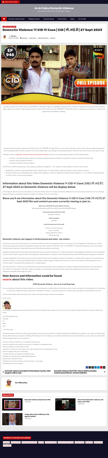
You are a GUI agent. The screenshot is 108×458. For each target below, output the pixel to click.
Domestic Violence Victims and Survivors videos (32, 154)
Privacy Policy (62, 19)
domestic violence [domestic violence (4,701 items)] (65, 442)
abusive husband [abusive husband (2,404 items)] (29, 442)
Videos (72, 19)
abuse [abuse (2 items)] (6, 442)
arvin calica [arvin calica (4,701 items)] (50, 442)
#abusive (24, 38)
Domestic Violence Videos (9, 26)
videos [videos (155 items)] (7, 445)
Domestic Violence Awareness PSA (38, 400)
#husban (52, 38)
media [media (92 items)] (89, 442)
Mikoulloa (13, 36)
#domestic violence (43, 38)
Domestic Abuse (49, 19)
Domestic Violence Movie (17, 19)
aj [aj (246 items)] (41, 442)
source (7, 279)
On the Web (82, 19)
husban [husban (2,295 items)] (79, 442)
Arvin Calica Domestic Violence (54, 8)
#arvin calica (32, 38)
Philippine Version (34, 19)
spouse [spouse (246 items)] (98, 442)
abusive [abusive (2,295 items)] (15, 442)
